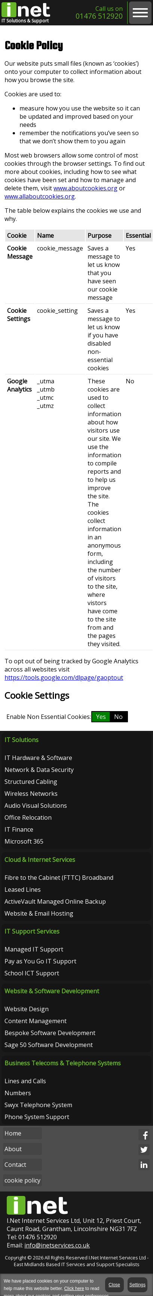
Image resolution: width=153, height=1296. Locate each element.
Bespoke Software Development (49, 1033)
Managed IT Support (33, 949)
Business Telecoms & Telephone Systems (62, 1063)
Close (115, 1284)
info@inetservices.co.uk (57, 1245)
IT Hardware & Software (38, 758)
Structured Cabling (30, 782)
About (13, 1149)
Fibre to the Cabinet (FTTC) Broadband (58, 877)
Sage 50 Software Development (48, 1045)
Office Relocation (28, 817)
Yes (101, 717)
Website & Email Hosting (38, 913)
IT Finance (18, 829)
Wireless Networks (31, 793)
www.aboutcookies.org (85, 188)
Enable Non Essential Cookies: (48, 717)
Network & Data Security (39, 770)
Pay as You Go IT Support (40, 961)
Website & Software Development (51, 991)
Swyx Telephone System (38, 1104)
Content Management (35, 1021)
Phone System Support (36, 1116)
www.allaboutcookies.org (39, 196)
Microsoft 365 (23, 841)
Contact (15, 1165)
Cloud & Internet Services (39, 860)
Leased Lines (22, 889)
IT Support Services (31, 931)
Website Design (26, 1009)
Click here (74, 1288)
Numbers (17, 1092)
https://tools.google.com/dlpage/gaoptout (63, 677)
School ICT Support (31, 973)
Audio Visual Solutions (35, 805)
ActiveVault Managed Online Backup (55, 901)
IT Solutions (21, 740)
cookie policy (22, 1180)
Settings (137, 1284)
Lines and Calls (25, 1081)
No (118, 717)
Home (12, 1133)
